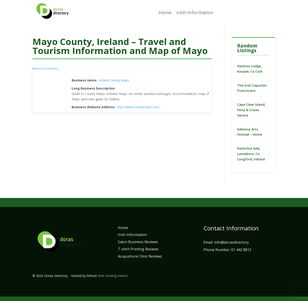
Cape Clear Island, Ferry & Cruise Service (251, 109)
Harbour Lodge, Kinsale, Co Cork (249, 69)
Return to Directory (45, 68)
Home (165, 13)
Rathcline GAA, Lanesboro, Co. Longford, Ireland (251, 153)
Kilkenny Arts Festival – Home (249, 132)
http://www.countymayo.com (138, 107)
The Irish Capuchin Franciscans (252, 88)
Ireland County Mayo (114, 80)
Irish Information (194, 13)
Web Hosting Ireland (112, 276)
